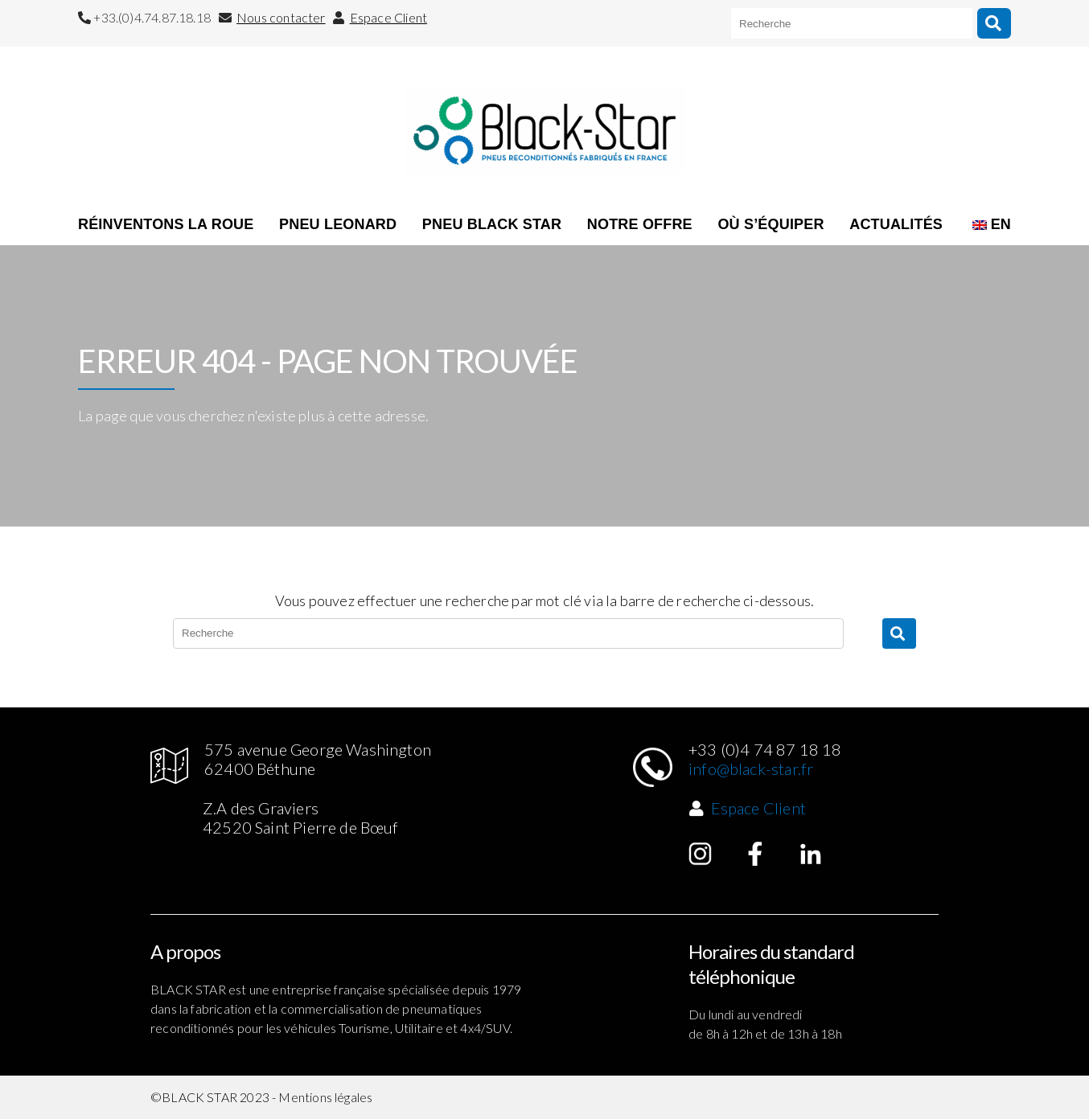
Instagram (700, 854)
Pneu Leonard (338, 224)
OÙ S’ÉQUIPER (770, 224)
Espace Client (388, 17)
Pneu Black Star (491, 224)
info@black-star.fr (750, 768)
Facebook (755, 854)
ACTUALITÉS (896, 224)
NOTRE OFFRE (639, 224)
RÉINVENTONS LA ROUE (165, 224)
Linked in (811, 854)
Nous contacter (281, 17)
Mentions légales (325, 1097)
